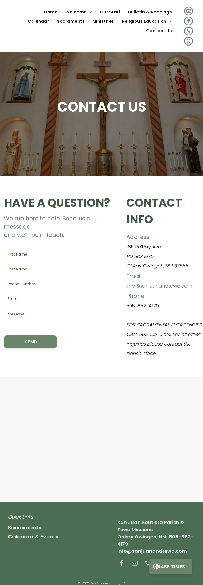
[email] (188, 12)
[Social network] (188, 42)
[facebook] (188, 22)
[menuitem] (50, 12)
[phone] (188, 32)
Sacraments (24, 527)
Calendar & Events (33, 536)
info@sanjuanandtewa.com (159, 286)
